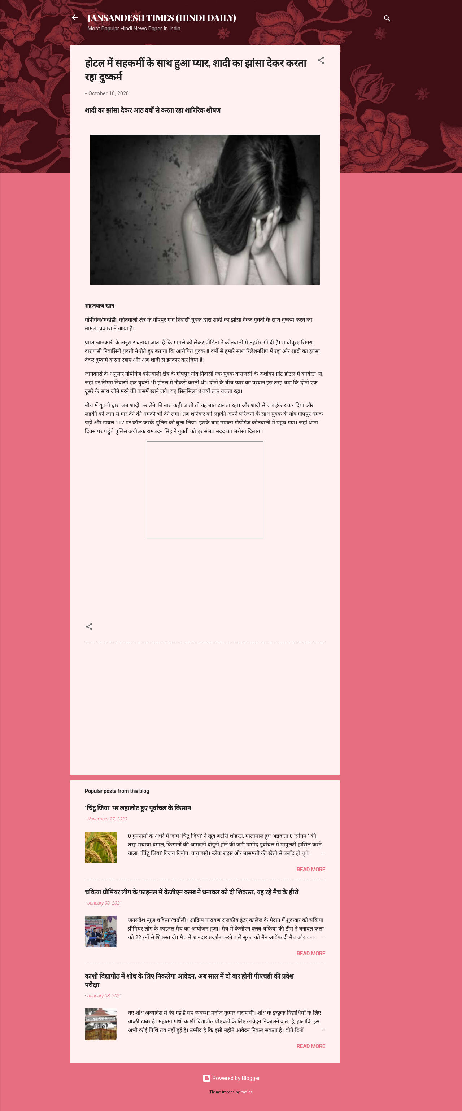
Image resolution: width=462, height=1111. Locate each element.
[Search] (387, 20)
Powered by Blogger (231, 1078)
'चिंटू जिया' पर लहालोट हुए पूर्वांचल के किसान (138, 807)
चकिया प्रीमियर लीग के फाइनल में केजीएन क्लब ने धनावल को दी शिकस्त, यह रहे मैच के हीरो (191, 892)
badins (247, 1092)
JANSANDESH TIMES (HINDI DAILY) (162, 17)
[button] (321, 61)
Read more (311, 869)
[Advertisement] (368, 153)
